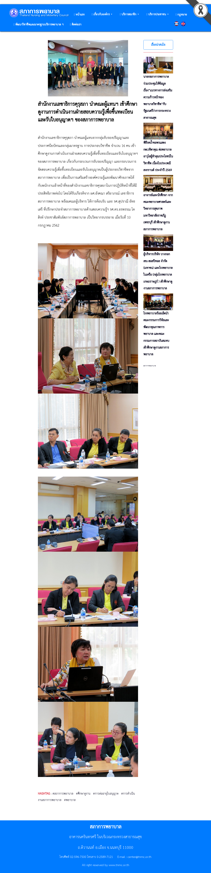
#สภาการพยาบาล (62, 794)
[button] (102, 14)
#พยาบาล (70, 800)
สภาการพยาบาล (149, 366)
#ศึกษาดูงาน (83, 794)
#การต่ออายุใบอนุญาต (105, 794)
